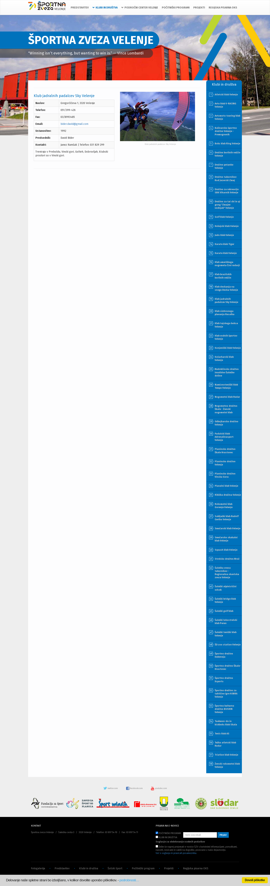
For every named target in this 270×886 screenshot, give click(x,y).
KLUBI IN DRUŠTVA (166, 837)
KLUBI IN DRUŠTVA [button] (105, 7)
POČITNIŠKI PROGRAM (168, 833)
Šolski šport (115, 868)
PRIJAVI (223, 835)
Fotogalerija (38, 868)
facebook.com (134, 788)
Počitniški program (143, 868)
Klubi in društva (88, 868)
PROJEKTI (199, 7)
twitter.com (110, 788)
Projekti (168, 868)
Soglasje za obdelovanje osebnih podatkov (180, 841)
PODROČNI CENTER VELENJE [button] (139, 7)
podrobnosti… (129, 880)
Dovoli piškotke (255, 880)
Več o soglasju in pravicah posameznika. (176, 853)
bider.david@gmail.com (74, 124)
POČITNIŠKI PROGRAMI (176, 7)
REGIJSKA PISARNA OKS (223, 7)
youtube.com (159, 788)
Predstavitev (62, 868)
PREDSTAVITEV (80, 7)
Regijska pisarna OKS (195, 868)
